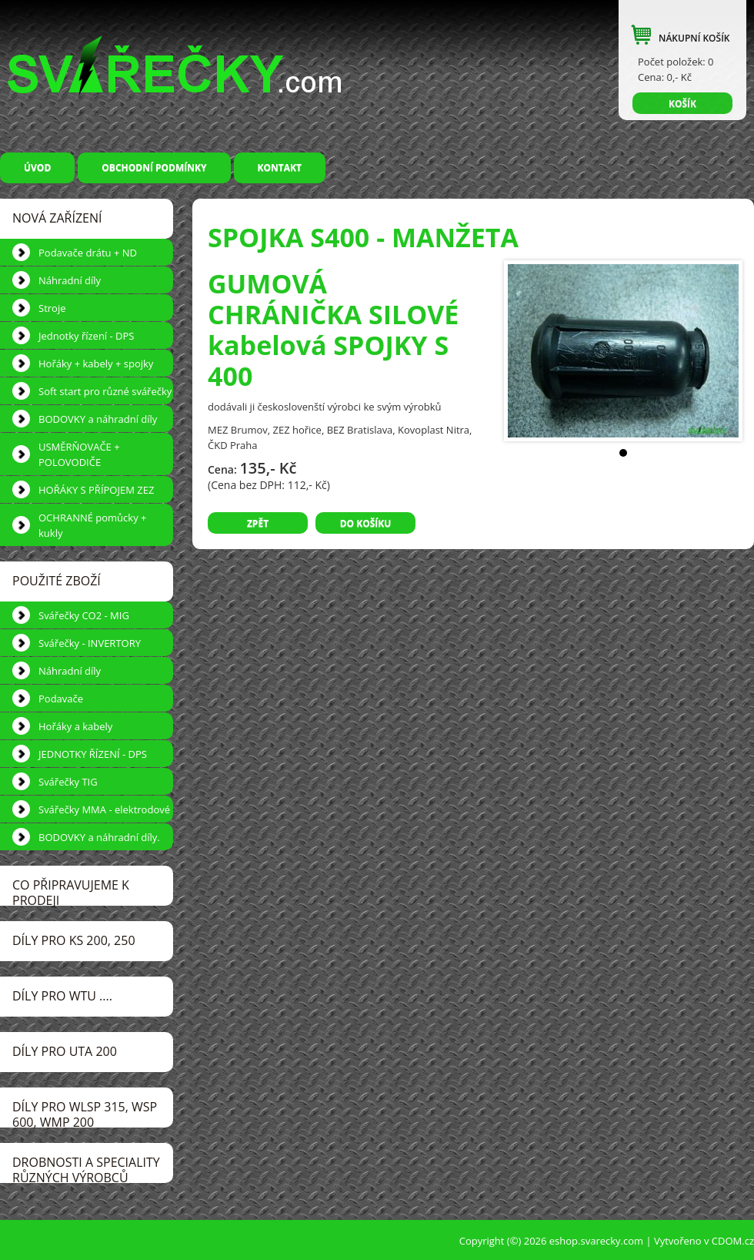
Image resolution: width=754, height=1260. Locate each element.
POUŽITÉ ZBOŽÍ (56, 580)
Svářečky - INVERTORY (89, 643)
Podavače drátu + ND (87, 253)
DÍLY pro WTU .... (62, 995)
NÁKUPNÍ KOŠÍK (694, 38)
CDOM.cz (733, 1241)
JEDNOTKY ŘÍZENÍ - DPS (92, 754)
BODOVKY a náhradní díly (97, 419)
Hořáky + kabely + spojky (95, 363)
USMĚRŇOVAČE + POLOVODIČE (79, 454)
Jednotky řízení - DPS (86, 336)
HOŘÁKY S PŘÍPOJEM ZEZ (96, 490)
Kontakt (280, 167)
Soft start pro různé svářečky (105, 391)
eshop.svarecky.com (596, 1241)
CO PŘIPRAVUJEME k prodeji (70, 891)
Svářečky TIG (68, 782)
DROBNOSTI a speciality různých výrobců (86, 1168)
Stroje (51, 308)
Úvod (37, 167)
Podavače (60, 698)
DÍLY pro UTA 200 (64, 1051)
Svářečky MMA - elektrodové (104, 809)
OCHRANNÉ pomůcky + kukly (92, 525)
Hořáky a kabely (75, 726)
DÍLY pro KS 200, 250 (73, 940)
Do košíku (366, 523)
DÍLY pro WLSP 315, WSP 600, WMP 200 (84, 1113)
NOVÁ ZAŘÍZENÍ (57, 217)
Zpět (258, 523)
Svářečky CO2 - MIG (83, 615)
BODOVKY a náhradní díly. (99, 837)
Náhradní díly (69, 280)
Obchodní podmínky (154, 167)
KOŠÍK (682, 103)
